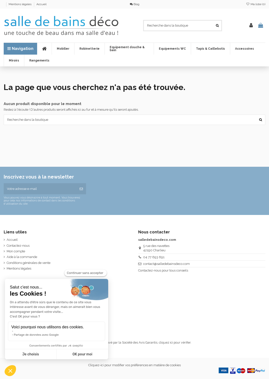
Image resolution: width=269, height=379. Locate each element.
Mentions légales (20, 4)
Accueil (41, 4)
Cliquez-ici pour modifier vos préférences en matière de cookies (134, 365)
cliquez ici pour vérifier (175, 342)
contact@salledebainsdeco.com (166, 264)
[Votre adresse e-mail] (40, 189)
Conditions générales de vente (28, 263)
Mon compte (16, 251)
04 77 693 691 (153, 257)
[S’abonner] (81, 189)
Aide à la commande (22, 257)
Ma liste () (255, 4)
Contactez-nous (18, 245)
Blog (134, 4)
